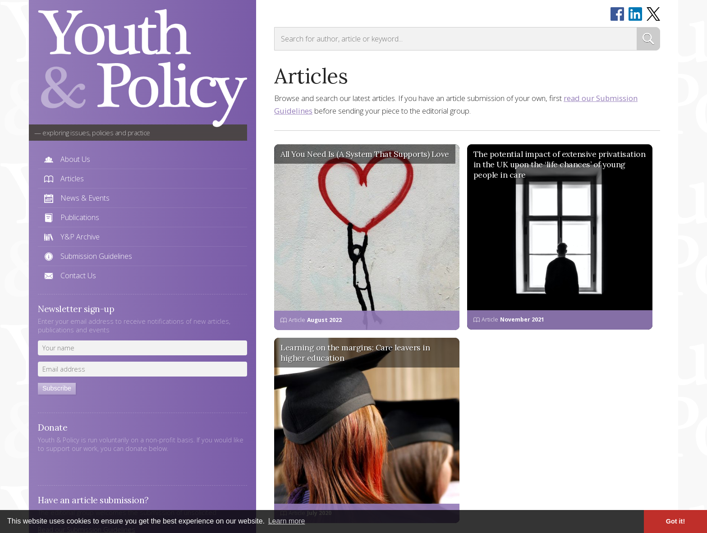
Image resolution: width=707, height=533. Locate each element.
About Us (75, 159)
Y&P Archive (80, 237)
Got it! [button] (675, 521)
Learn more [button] (286, 521)
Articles (72, 179)
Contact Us (78, 275)
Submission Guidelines (96, 256)
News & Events (85, 198)
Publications (79, 217)
